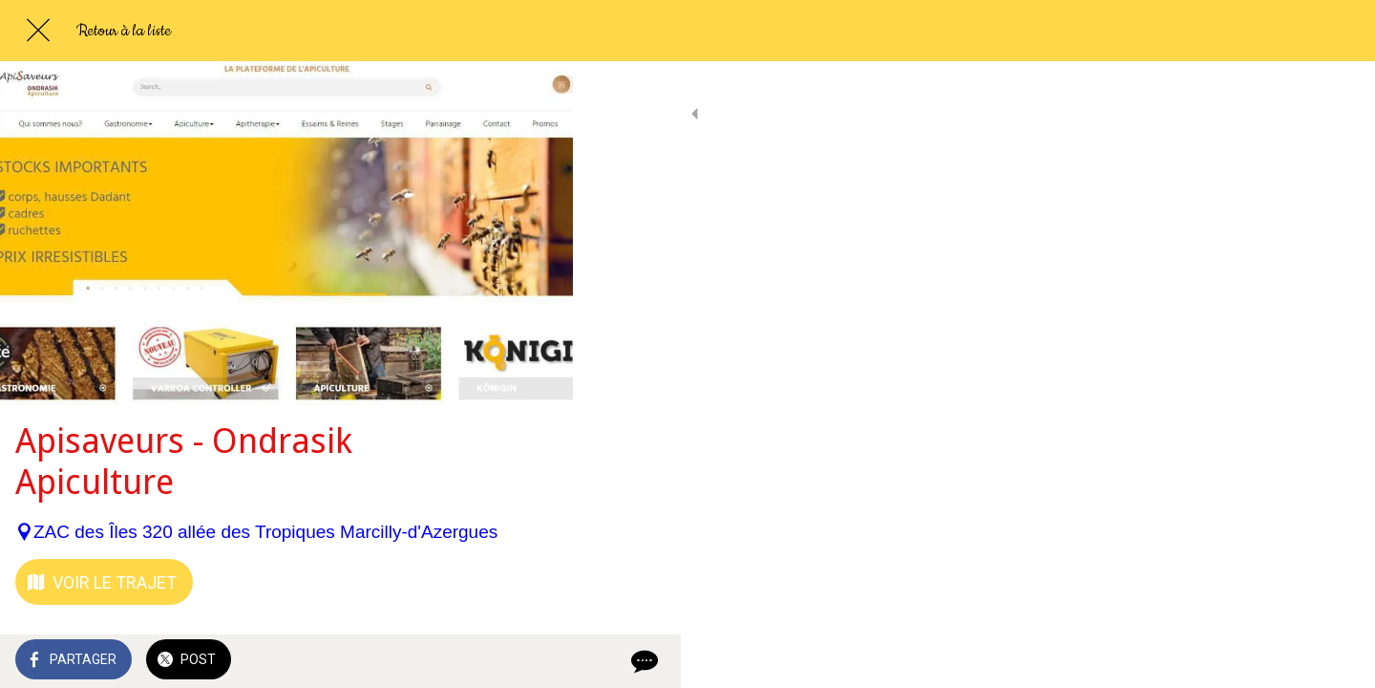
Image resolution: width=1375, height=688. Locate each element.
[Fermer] (38, 30)
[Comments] (535, 661)
